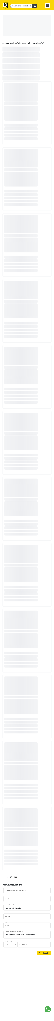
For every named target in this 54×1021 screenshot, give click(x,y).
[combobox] (27, 925)
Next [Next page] (17, 877)
